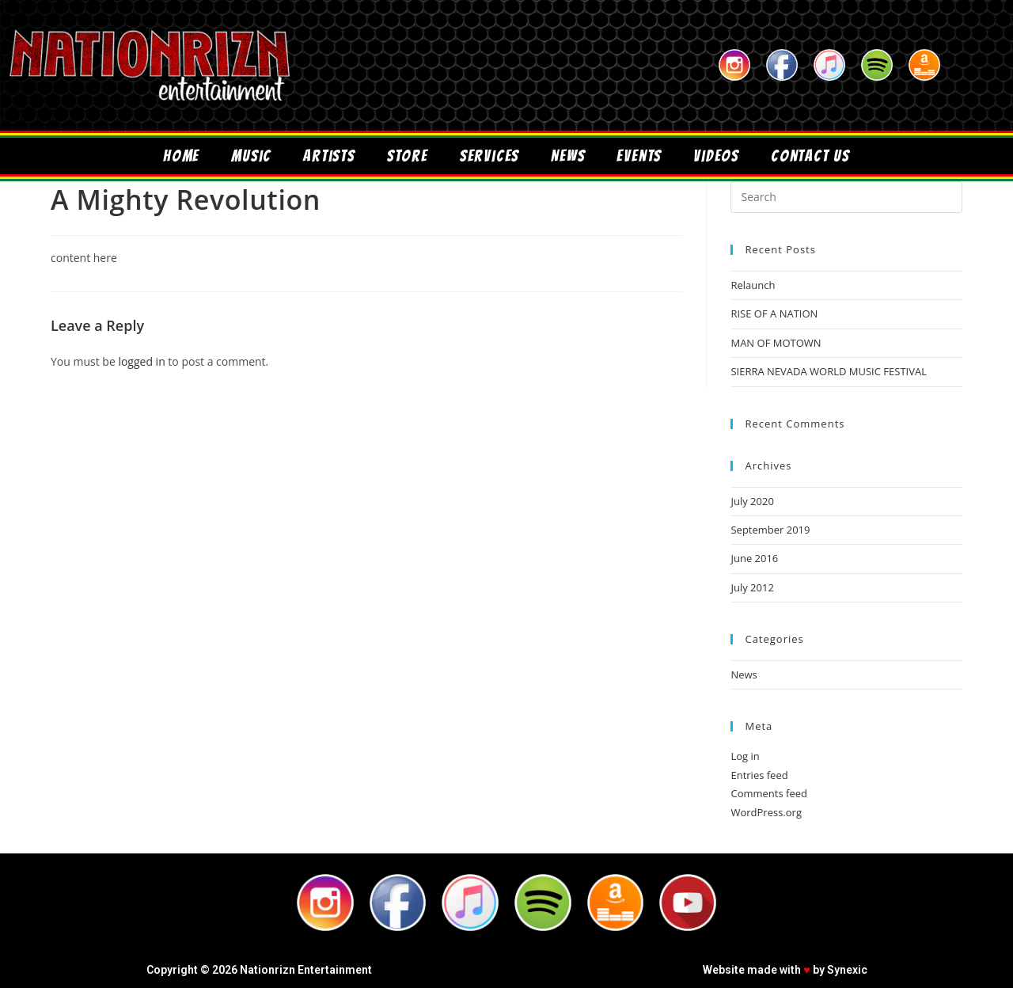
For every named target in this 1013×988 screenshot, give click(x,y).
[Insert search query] (846, 197)
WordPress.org (766, 812)
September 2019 (770, 529)
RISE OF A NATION (774, 313)
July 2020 (751, 501)
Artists (329, 156)
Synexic (847, 969)
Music (251, 156)
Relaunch (752, 285)
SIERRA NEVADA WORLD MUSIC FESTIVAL (828, 371)
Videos (716, 156)
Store (407, 156)
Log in (744, 756)
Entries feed (758, 775)
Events (639, 156)
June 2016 (754, 558)
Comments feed (768, 793)
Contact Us (810, 156)
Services (489, 156)
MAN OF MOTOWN (775, 343)
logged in (141, 361)
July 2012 (751, 587)
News (568, 156)
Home (181, 156)
